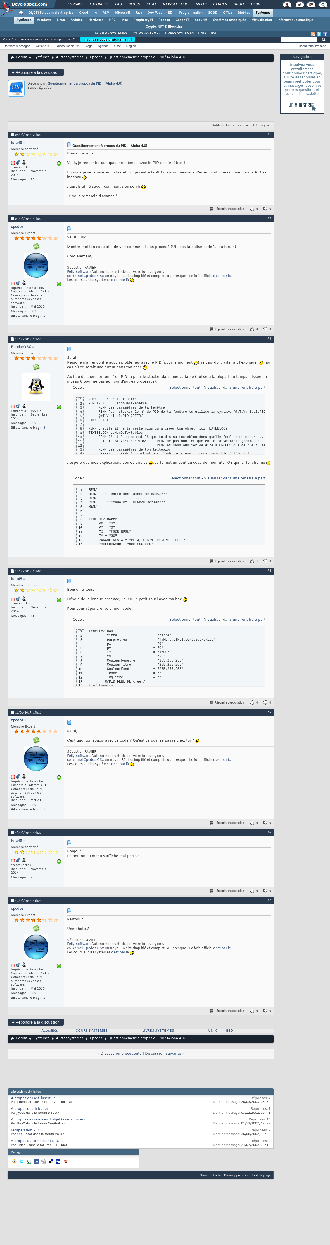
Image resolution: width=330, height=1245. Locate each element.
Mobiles (244, 13)
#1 (269, 134)
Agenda (103, 46)
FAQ (118, 4)
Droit (238, 4)
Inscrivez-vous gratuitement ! (107, 39)
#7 (269, 900)
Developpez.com (236, 1175)
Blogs (134, 4)
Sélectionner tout (184, 387)
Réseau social (65, 46)
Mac (124, 20)
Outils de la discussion (229, 125)
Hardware (95, 20)
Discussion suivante (163, 1053)
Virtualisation (262, 20)
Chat (151, 4)
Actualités (49, 1031)
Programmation (191, 13)
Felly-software (79, 272)
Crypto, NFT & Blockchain (165, 27)
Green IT (182, 20)
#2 (269, 218)
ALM (106, 13)
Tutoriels (98, 4)
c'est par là (120, 280)
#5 (269, 712)
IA (95, 13)
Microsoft (122, 13)
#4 (269, 571)
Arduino (76, 20)
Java (139, 13)
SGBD (212, 13)
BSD (214, 34)
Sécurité (201, 20)
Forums (75, 4)
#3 (269, 339)
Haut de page (260, 1175)
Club (255, 4)
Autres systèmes (69, 57)
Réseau (164, 20)
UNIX (202, 34)
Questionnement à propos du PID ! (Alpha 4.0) (85, 83)
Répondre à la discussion (36, 72)
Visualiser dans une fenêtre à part (234, 387)
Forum (21, 57)
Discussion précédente (121, 1053)
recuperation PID (25, 1130)
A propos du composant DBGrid (37, 1141)
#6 (269, 832)
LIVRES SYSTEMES (179, 34)
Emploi (200, 4)
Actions (41, 46)
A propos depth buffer (29, 1109)
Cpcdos (96, 57)
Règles (131, 46)
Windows (44, 20)
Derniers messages (17, 46)
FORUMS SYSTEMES (111, 34)
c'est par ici (222, 276)
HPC (112, 20)
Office (227, 13)
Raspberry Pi (143, 20)
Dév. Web (155, 13)
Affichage (259, 125)
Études (219, 4)
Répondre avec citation (227, 209)
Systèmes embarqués (229, 20)
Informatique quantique (295, 20)
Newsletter (174, 4)
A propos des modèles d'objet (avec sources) (48, 1119)
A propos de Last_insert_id (33, 1098)
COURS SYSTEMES (145, 34)
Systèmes (263, 13)
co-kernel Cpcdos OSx (85, 276)
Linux (61, 20)
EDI (171, 13)
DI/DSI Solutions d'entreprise (51, 13)
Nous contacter (211, 1175)
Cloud (83, 13)
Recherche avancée (312, 46)
